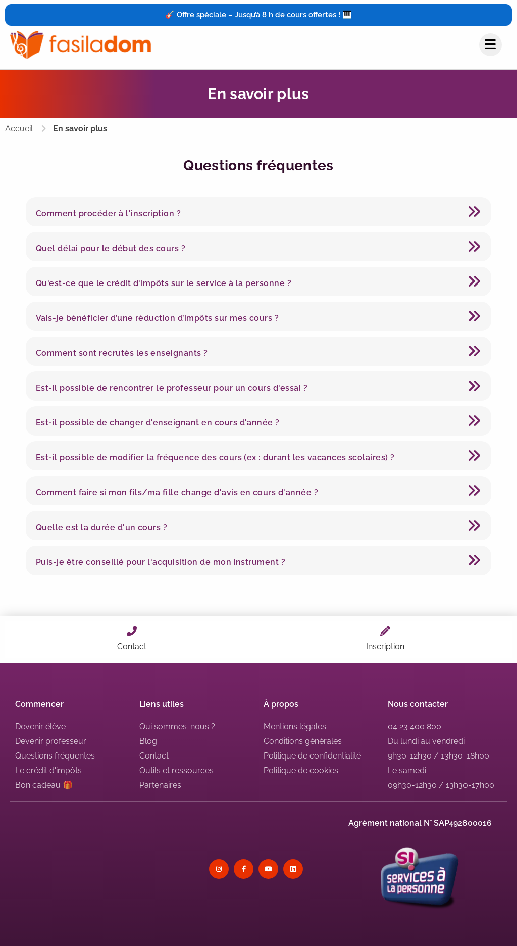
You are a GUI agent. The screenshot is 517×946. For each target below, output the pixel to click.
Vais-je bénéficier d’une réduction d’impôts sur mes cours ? (157, 318)
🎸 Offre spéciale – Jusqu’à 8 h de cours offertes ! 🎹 (258, 14)
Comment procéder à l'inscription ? (108, 213)
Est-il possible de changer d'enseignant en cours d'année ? (158, 423)
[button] (258, 211)
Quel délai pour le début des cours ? (110, 248)
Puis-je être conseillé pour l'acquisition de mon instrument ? (160, 562)
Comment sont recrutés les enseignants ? (122, 353)
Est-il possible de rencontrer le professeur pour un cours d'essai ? (171, 388)
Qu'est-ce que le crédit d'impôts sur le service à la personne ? (163, 283)
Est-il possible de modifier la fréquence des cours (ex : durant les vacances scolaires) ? (215, 457)
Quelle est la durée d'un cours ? (101, 527)
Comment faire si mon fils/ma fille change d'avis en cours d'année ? (177, 492)
